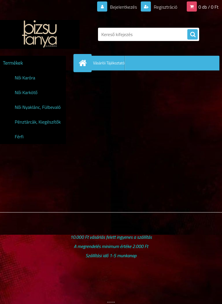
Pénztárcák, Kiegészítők (38, 121)
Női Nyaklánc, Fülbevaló (38, 107)
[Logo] (39, 34)
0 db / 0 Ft (209, 6)
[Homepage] (83, 63)
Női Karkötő (26, 92)
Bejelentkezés (123, 6)
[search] (192, 34)
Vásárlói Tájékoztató (109, 63)
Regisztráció (165, 6)
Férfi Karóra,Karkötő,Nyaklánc (39, 138)
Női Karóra (25, 77)
